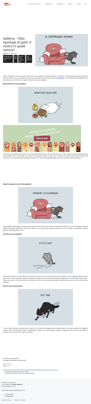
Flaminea (5, 53)
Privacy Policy (9, 394)
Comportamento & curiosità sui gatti (8, 58)
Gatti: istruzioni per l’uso (36, 4)
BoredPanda (60, 78)
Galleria (72, 4)
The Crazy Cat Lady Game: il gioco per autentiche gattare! (19, 373)
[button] (86, 4)
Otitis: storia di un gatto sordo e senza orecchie (17, 371)
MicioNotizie (62, 4)
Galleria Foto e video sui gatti (21, 59)
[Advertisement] (45, 19)
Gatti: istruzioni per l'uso (29, 58)
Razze (80, 4)
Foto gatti (15, 57)
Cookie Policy (9, 396)
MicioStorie (50, 4)
